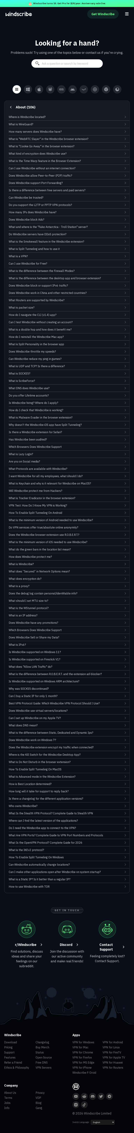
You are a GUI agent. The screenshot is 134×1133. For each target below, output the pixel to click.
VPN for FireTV (112, 1052)
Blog (39, 1103)
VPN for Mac (80, 1047)
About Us (10, 1092)
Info (6, 1108)
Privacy (40, 1092)
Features (10, 1057)
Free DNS (42, 1062)
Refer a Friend (13, 1062)
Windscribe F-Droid (84, 1072)
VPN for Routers (113, 1067)
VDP (38, 1097)
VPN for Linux (111, 1047)
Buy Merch (42, 1047)
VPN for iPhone (82, 1067)
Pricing (8, 1047)
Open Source (44, 1057)
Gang (39, 1108)
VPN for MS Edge (83, 1062)
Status (40, 1052)
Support (9, 1052)
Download (10, 1042)
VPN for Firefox (82, 1057)
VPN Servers (43, 1067)
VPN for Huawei (113, 1062)
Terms (8, 1097)
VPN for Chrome (82, 1052)
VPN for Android (113, 1042)
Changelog (42, 1042)
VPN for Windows (83, 1042)
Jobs (7, 1103)
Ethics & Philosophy (16, 1067)
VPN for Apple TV (114, 1057)
